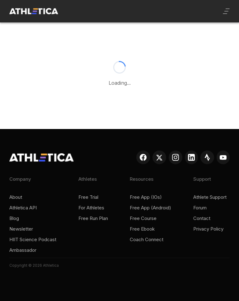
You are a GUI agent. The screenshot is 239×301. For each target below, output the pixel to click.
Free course (143, 218)
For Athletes (91, 207)
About (15, 197)
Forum (200, 207)
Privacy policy (208, 229)
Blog (14, 218)
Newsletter (21, 229)
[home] (33, 11)
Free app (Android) (150, 207)
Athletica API (23, 207)
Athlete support (210, 197)
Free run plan (93, 218)
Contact (201, 218)
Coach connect (146, 239)
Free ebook (142, 229)
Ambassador (22, 250)
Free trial (88, 197)
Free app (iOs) (146, 197)
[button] (226, 11)
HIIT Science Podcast (32, 239)
